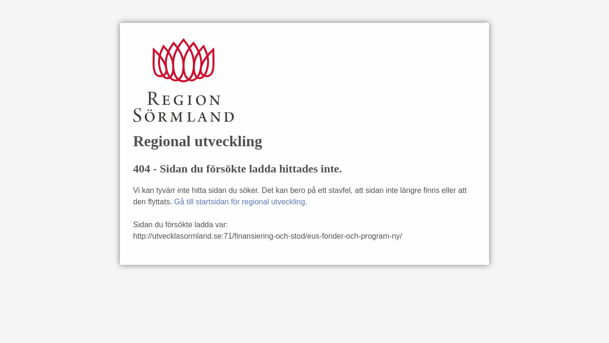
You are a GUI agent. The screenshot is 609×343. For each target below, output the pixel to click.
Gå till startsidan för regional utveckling (239, 202)
